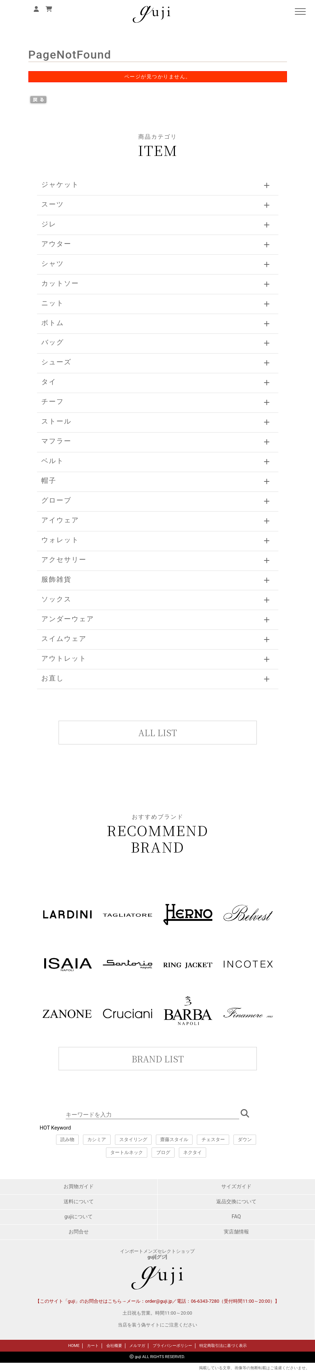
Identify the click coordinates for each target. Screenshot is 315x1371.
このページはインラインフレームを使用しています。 (157, 1083)
